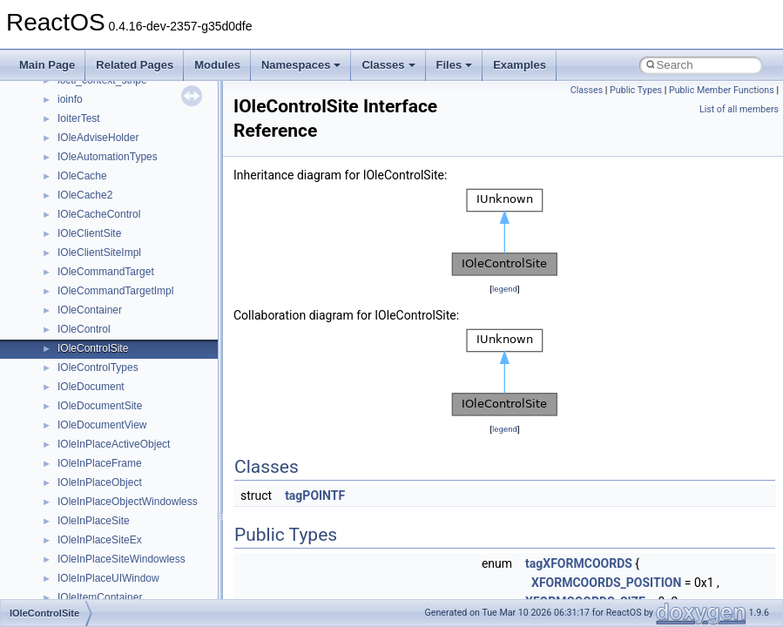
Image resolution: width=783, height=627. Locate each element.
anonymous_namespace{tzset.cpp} (138, 97)
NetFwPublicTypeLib (104, 595)
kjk (64, 365)
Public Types (636, 90)
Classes (388, 64)
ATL (66, 154)
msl (65, 480)
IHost (69, 307)
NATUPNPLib (88, 576)
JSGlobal (78, 346)
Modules (217, 64)
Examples (519, 64)
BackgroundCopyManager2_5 (126, 212)
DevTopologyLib (94, 250)
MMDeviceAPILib (97, 403)
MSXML (76, 518)
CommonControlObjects (113, 231)
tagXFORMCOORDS (578, 563)
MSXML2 (78, 537)
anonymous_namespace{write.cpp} (138, 116)
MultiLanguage (91, 556)
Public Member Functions (721, 90)
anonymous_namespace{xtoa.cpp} (137, 135)
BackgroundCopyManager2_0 (126, 192)
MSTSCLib (82, 499)
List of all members (739, 109)
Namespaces (301, 64)
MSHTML (79, 422)
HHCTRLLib (85, 288)
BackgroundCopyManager (118, 173)
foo (64, 269)
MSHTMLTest (88, 441)
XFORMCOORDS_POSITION (606, 583)
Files (454, 64)
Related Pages (134, 64)
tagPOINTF (315, 495)
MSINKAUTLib (91, 461)
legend (504, 288)
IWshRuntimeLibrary (104, 326)
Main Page (47, 64)
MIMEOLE (81, 384)
